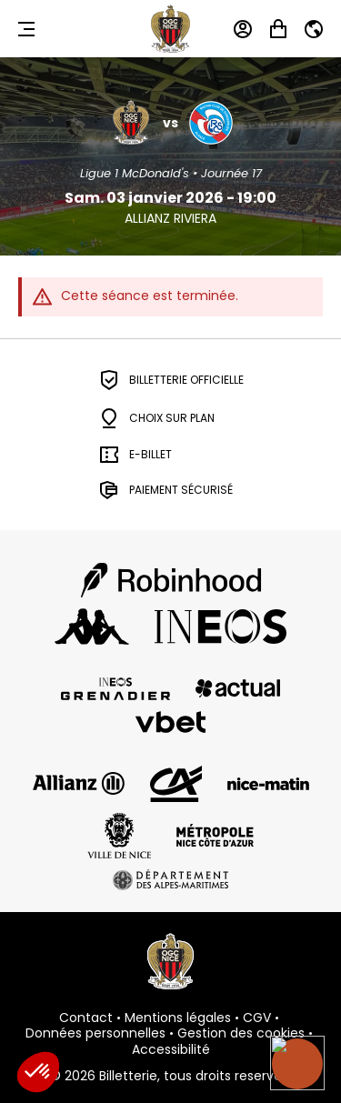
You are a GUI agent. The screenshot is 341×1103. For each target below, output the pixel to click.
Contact (86, 1018)
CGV (257, 1018)
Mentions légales (178, 1018)
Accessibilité (171, 1050)
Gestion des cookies (241, 1034)
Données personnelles (95, 1034)
